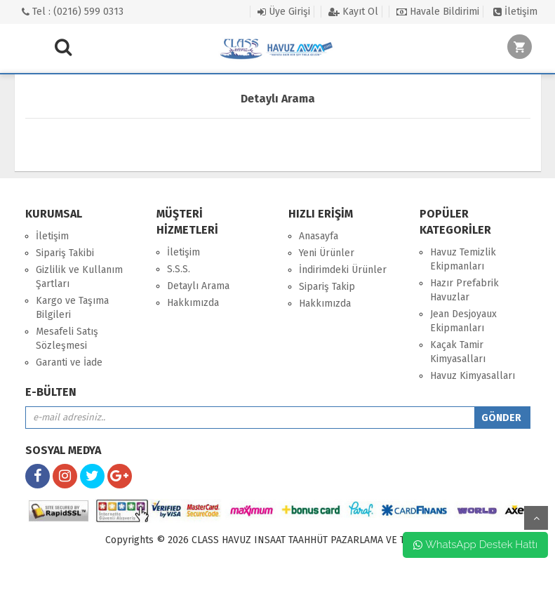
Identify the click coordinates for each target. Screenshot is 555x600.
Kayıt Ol (353, 12)
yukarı (536, 518)
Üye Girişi (284, 12)
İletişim (515, 12)
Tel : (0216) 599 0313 (72, 12)
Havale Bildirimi (437, 12)
